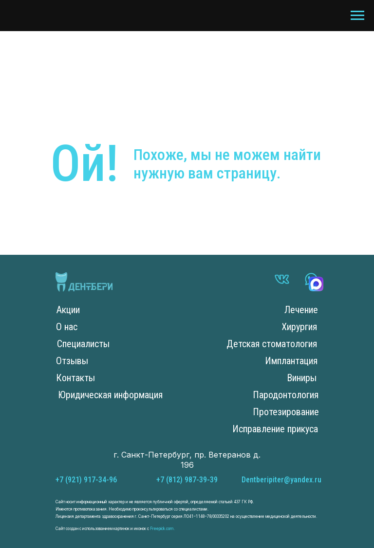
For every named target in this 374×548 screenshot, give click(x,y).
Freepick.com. (162, 528)
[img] (84, 282)
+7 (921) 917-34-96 (86, 479)
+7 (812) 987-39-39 (187, 479)
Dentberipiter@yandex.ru (281, 479)
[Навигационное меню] (357, 15)
